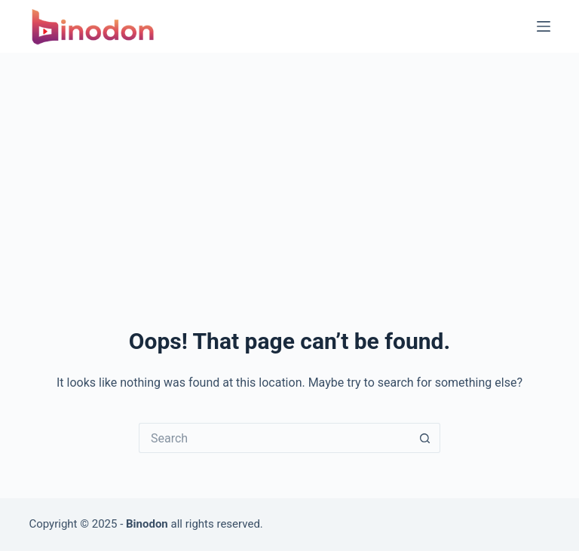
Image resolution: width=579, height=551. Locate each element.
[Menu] (543, 26)
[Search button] (425, 438)
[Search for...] (274, 438)
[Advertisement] (289, 165)
